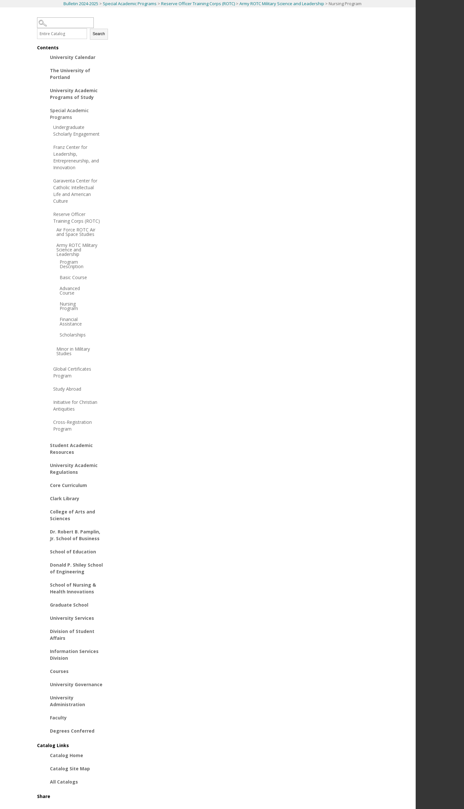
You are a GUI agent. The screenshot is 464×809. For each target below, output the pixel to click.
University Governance (76, 684)
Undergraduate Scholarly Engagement (76, 130)
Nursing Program (69, 306)
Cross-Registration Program (72, 425)
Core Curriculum (68, 485)
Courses (59, 671)
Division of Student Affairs (72, 634)
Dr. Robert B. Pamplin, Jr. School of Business (75, 535)
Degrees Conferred (72, 731)
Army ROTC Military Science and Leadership (281, 3)
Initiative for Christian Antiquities (75, 405)
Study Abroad (67, 389)
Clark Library (64, 498)
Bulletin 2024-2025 (80, 3)
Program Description (71, 264)
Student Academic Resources (71, 448)
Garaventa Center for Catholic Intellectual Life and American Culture (75, 191)
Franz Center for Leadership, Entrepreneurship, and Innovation (76, 157)
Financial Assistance (71, 321)
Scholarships (73, 335)
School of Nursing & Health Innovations (73, 588)
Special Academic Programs (130, 3)
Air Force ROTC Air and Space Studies (75, 232)
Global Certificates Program (72, 372)
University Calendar (72, 57)
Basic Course (73, 277)
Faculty (58, 718)
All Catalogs (64, 782)
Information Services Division (74, 654)
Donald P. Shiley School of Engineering (76, 568)
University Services (72, 618)
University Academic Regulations (74, 468)
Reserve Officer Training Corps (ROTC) (198, 3)
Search (99, 34)
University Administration (67, 701)
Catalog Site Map (70, 768)
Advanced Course (70, 290)
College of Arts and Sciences (72, 515)
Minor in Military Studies (73, 351)
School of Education (73, 552)
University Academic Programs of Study (74, 93)
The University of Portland (70, 73)
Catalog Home (66, 755)
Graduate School (69, 605)
